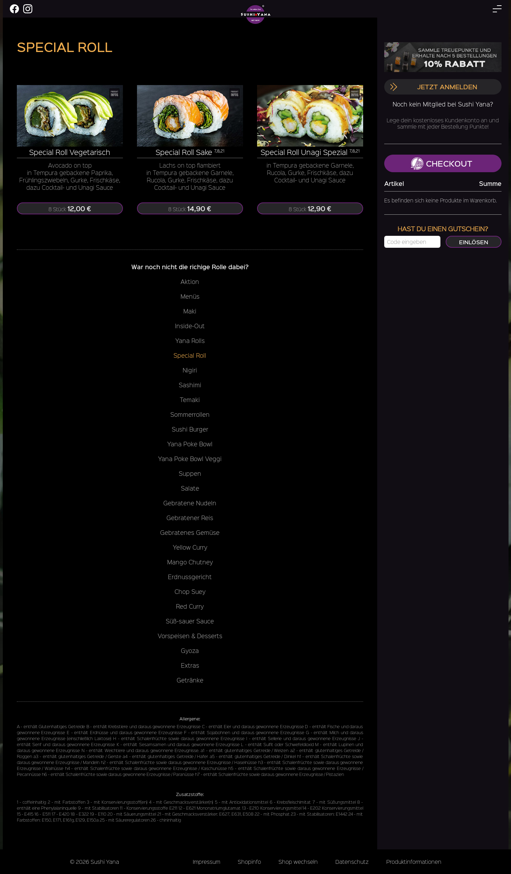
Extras (190, 665)
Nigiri (190, 370)
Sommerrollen (190, 414)
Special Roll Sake (184, 152)
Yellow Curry (190, 547)
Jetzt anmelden (433, 86)
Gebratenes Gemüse (190, 532)
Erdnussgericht (190, 577)
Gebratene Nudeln (189, 503)
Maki (189, 311)
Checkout (441, 163)
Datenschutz (352, 861)
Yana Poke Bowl (189, 444)
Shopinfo (249, 861)
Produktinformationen (413, 861)
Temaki (190, 399)
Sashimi (190, 385)
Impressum (206, 861)
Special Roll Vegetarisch (69, 152)
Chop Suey (190, 591)
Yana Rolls (190, 340)
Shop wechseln (298, 861)
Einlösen (473, 242)
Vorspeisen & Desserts (190, 636)
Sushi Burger (190, 429)
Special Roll (189, 355)
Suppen (190, 473)
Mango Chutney (190, 562)
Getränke (190, 680)
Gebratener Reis (189, 518)
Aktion (190, 281)
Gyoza (190, 650)
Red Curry (190, 606)
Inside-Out (190, 326)
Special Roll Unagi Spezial (304, 152)
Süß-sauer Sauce (190, 621)
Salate (190, 488)
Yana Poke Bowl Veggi (190, 458)
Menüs (190, 296)
